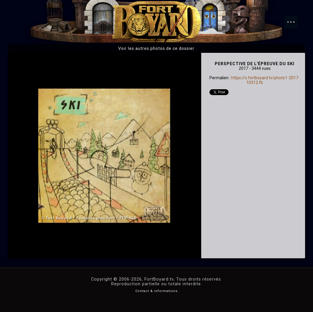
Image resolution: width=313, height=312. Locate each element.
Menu (293, 19)
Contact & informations (156, 291)
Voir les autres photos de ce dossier (156, 48)
